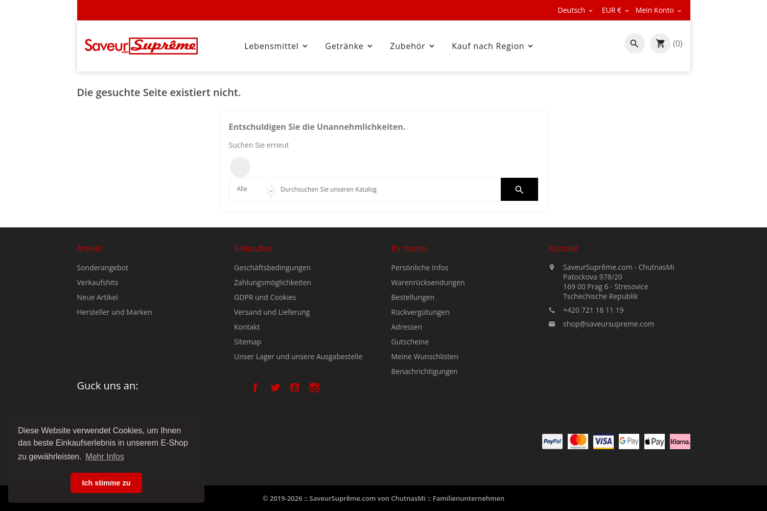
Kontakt (247, 327)
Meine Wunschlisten (424, 357)
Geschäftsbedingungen (272, 268)
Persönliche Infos (420, 268)
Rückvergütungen (420, 312)
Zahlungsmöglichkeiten (272, 283)
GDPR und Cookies (265, 298)
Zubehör (413, 46)
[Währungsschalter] (616, 10)
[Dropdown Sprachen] (576, 10)
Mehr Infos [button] (104, 456)
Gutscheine (410, 342)
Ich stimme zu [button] (106, 483)
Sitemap (247, 342)
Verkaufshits (98, 282)
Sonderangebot (103, 267)
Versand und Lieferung (272, 312)
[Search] (383, 189)
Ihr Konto (409, 248)
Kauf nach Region (493, 46)
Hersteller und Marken (114, 312)
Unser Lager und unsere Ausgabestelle (298, 357)
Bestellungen (413, 298)
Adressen (407, 327)
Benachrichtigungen (424, 372)
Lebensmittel (276, 46)
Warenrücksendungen (428, 283)
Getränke (349, 46)
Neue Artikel (97, 297)
